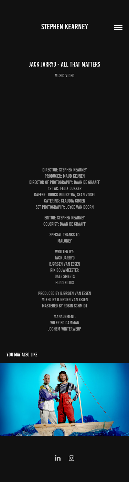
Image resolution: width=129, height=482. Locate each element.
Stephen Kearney (64, 26)
